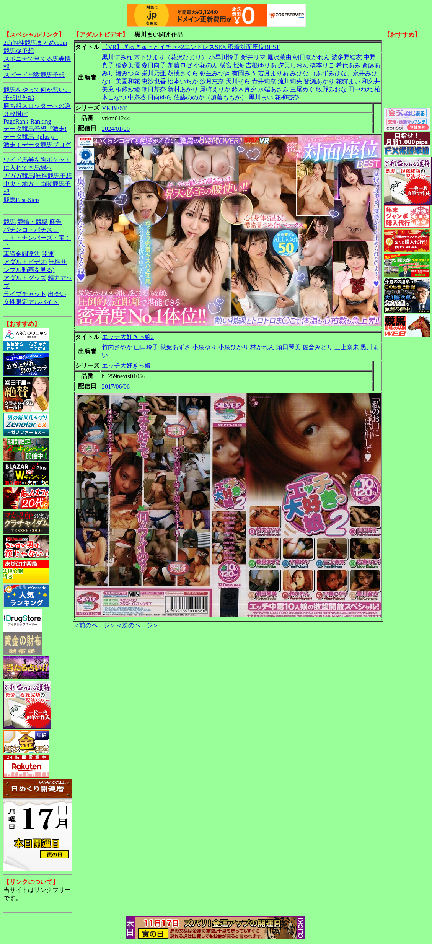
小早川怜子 (224, 57)
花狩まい (348, 81)
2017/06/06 (116, 386)
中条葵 (137, 97)
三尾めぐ (302, 89)
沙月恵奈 (212, 81)
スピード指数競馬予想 (34, 75)
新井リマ (253, 57)
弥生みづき (215, 73)
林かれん (262, 347)
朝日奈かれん (311, 57)
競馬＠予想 (18, 50)
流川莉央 (290, 81)
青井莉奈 (264, 81)
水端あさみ (273, 89)
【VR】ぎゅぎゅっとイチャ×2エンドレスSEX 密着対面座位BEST (191, 47)
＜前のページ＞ (94, 625)
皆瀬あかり (319, 81)
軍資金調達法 (21, 254)
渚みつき (128, 73)
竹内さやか (117, 347)
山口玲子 (146, 347)
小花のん (206, 65)
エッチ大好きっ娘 (126, 365)
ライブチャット (24, 294)
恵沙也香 (154, 81)
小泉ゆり (204, 347)
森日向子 (154, 65)
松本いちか (183, 81)
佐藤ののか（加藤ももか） (210, 97)
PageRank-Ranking (27, 121)
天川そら (238, 81)
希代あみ (348, 65)
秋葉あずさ (175, 347)
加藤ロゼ (180, 65)
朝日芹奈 (154, 89)
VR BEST (114, 108)
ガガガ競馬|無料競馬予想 (37, 176)
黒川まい (261, 97)
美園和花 (128, 81)
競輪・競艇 (32, 221)
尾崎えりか (215, 89)
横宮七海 (232, 65)
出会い (57, 294)
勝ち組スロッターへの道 (37, 106)
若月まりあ (273, 73)
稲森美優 (128, 65)
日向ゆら (160, 97)
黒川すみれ (117, 57)
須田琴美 (288, 347)
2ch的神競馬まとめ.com (35, 42)
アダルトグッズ (24, 278)
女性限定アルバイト (31, 302)
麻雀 (55, 221)
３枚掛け (15, 114)
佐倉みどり (317, 347)
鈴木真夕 (244, 89)
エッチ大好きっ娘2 (128, 337)
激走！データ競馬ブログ (37, 145)
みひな (299, 73)
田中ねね (360, 89)
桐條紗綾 (128, 89)
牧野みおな (331, 89)
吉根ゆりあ (261, 65)
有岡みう (244, 73)
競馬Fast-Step (21, 200)
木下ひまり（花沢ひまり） (170, 57)
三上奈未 (346, 347)
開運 (48, 254)
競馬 (9, 221)
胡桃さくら (183, 73)
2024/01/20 (116, 128)
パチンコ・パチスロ (31, 229)
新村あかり (183, 89)
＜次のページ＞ (137, 625)
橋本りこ (322, 65)
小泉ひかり (233, 347)
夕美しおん (293, 65)
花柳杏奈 (287, 97)
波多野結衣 (346, 57)
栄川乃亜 (154, 73)
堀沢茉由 (279, 57)
